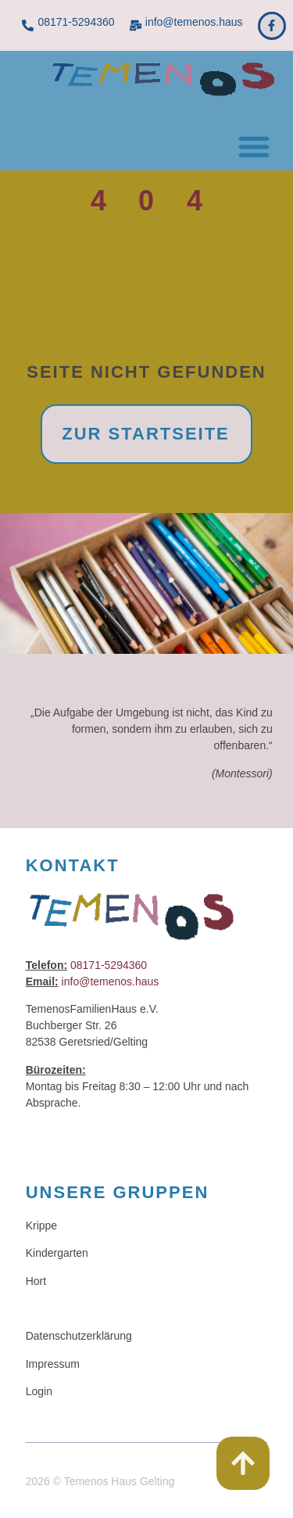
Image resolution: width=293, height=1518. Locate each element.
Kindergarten (57, 1253)
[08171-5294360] (28, 25)
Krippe (41, 1225)
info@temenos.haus (194, 22)
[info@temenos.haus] (135, 25)
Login (39, 1391)
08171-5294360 (76, 22)
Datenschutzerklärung (79, 1336)
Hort (36, 1281)
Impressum (53, 1364)
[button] (253, 145)
